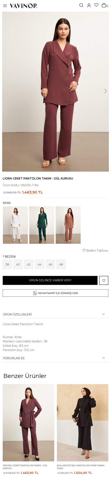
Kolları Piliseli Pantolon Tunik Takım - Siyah (81, 467)
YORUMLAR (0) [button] (14, 358)
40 (18, 264)
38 (7, 264)
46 (50, 264)
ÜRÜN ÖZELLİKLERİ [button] (17, 314)
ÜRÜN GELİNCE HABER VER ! (50, 280)
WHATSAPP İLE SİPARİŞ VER (58, 293)
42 (29, 264)
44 (39, 264)
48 (61, 264)
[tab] (55, 315)
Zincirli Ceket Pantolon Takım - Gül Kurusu (25, 467)
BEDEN (10, 256)
